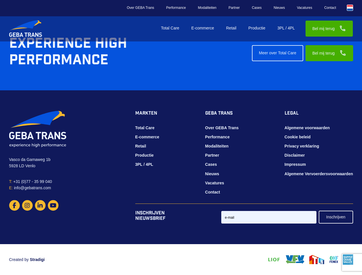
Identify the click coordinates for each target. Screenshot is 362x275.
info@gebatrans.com (30, 188)
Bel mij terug (329, 29)
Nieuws (279, 8)
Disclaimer (295, 155)
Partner (234, 8)
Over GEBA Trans (140, 8)
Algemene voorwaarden (307, 127)
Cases (257, 8)
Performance (176, 8)
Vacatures (304, 8)
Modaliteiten (207, 8)
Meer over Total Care (277, 53)
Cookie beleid (298, 137)
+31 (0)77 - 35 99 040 (30, 181)
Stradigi (37, 259)
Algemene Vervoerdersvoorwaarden (319, 174)
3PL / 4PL (286, 28)
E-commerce (202, 28)
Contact (330, 8)
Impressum (295, 164)
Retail (231, 28)
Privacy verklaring (302, 146)
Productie (256, 28)
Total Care (170, 28)
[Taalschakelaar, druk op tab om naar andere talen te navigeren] (350, 8)
